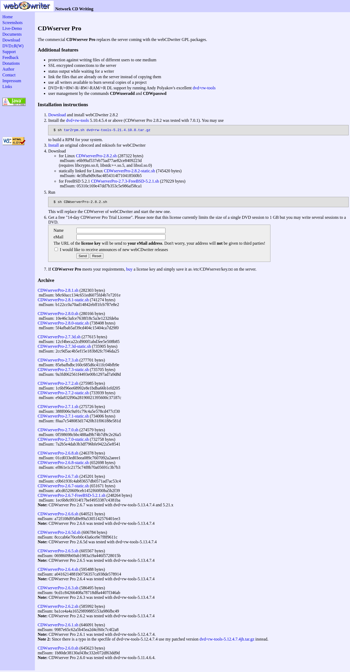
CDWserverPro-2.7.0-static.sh (63, 441)
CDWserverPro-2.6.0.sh (58, 649)
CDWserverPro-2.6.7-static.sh (63, 487)
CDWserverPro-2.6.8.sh (58, 454)
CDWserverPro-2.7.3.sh (58, 361)
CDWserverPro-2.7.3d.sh (59, 338)
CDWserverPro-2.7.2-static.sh (63, 394)
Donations (11, 63)
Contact (9, 75)
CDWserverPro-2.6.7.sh (58, 478)
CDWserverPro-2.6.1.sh (58, 626)
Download (11, 40)
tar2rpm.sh (74, 130)
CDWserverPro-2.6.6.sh (58, 515)
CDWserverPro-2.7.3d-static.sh (64, 348)
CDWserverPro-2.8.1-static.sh (63, 301)
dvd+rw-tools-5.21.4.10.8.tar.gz (118, 130)
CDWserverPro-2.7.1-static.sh (63, 417)
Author (8, 69)
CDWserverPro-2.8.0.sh (58, 315)
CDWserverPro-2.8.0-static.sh (63, 324)
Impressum (11, 80)
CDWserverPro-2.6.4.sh (58, 571)
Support (9, 51)
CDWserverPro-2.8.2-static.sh (129, 171)
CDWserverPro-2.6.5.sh (58, 552)
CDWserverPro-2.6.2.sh (58, 608)
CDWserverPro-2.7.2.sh (58, 385)
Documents (12, 34)
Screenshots (12, 22)
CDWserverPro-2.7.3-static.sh (63, 371)
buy (129, 270)
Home (7, 17)
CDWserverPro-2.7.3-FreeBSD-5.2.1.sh (125, 182)
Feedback (10, 57)
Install (53, 146)
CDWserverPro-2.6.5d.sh (59, 534)
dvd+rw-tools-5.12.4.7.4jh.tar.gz (227, 640)
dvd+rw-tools (204, 88)
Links (7, 86)
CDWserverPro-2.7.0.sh (58, 431)
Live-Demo (12, 28)
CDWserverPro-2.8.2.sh (96, 156)
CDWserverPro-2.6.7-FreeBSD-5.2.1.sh (71, 497)
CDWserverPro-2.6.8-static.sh (63, 464)
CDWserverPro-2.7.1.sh (58, 408)
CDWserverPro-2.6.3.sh (58, 589)
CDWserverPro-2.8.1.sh (58, 292)
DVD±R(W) (13, 46)
